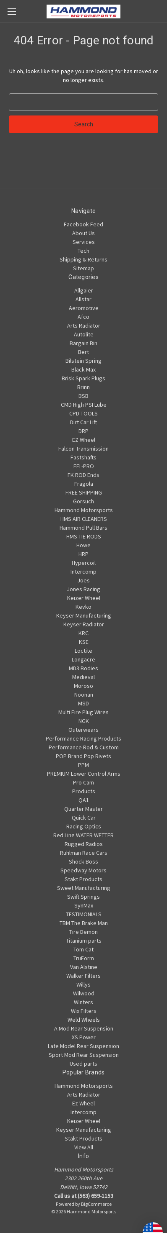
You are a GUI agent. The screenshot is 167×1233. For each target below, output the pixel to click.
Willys (83, 984)
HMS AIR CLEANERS (83, 519)
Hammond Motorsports (84, 510)
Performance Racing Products (83, 738)
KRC (83, 633)
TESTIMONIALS (84, 914)
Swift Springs (83, 896)
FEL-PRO (83, 466)
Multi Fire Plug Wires (83, 712)
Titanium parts (84, 940)
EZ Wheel (83, 439)
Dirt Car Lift (83, 422)
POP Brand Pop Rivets (83, 756)
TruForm (83, 958)
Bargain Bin (83, 343)
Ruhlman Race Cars (83, 852)
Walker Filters (83, 975)
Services (84, 242)
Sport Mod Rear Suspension (84, 1055)
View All (83, 1147)
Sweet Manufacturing (83, 888)
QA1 (83, 800)
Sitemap (83, 268)
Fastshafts (83, 457)
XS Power (84, 1037)
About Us (83, 233)
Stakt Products (83, 879)
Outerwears (83, 729)
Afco (83, 316)
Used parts (83, 1063)
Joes (83, 580)
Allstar (83, 299)
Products (83, 791)
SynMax (83, 905)
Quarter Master (83, 809)
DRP (83, 431)
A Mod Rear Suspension (83, 1028)
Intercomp (83, 571)
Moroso (83, 686)
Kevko (83, 606)
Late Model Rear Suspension (83, 1046)
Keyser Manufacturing (83, 615)
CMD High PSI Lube (84, 404)
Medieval (83, 677)
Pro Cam (83, 782)
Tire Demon (83, 932)
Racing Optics (83, 826)
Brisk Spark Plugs (83, 378)
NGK (83, 721)
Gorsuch (83, 501)
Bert (83, 352)
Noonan (83, 694)
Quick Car (84, 817)
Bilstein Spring (83, 360)
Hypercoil (84, 563)
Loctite (83, 650)
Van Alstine (83, 967)
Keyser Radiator (83, 624)
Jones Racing (83, 589)
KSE (84, 642)
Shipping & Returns (83, 259)
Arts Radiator (83, 325)
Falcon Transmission (83, 448)
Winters (83, 1002)
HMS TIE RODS (83, 536)
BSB (83, 396)
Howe (83, 545)
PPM (83, 765)
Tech (83, 250)
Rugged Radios (84, 844)
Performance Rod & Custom (84, 747)
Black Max (83, 369)
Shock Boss (83, 861)
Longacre (83, 659)
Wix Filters (84, 1011)
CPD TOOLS (83, 413)
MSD (83, 703)
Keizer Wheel (83, 598)
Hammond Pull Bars (83, 527)
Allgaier (83, 290)
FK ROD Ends (83, 475)
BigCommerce (96, 1204)
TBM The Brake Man (84, 923)
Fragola (83, 483)
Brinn (83, 387)
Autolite (84, 334)
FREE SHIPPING (83, 492)
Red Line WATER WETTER (83, 835)
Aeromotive (84, 308)
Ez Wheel (83, 1103)
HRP (83, 554)
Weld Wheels (84, 1019)
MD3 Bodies (83, 668)
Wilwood (83, 993)
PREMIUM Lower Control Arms (83, 773)
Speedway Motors (83, 870)
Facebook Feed (83, 224)
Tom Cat (83, 949)
